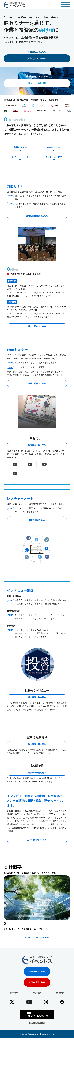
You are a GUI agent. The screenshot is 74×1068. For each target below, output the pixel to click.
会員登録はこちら (37, 993)
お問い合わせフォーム (37, 58)
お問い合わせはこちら (37, 861)
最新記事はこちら (37, 511)
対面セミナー (20, 147)
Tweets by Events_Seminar (37, 959)
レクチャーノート (20, 157)
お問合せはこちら (37, 1004)
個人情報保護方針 (37, 1045)
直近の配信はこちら (37, 383)
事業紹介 (14, 1014)
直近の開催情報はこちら (37, 216)
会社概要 (60, 1014)
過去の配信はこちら (37, 326)
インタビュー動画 (53, 157)
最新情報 (37, 1014)
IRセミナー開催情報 (37, 83)
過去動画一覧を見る (37, 445)
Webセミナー (53, 147)
